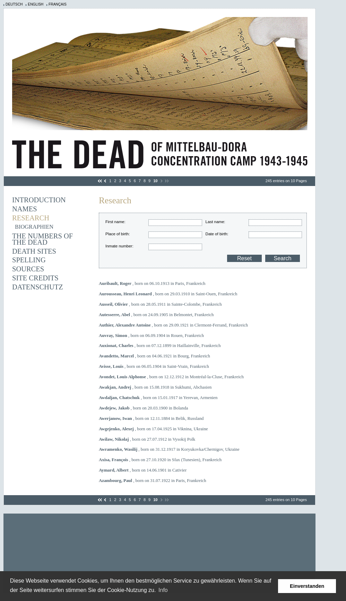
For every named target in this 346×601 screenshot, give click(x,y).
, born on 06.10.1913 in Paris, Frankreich (152, 283)
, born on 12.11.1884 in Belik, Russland (151, 418)
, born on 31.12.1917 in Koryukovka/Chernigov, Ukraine (169, 449)
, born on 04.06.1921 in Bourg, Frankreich (154, 356)
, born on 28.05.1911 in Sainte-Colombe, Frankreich (160, 304)
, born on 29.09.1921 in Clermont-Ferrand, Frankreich (173, 325)
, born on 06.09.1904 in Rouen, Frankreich (151, 335)
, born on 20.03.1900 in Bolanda (143, 408)
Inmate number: (119, 246)
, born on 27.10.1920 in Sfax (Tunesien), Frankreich (160, 459)
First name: (115, 222)
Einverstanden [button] (307, 586)
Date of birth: (217, 234)
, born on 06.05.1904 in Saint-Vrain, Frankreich (154, 366)
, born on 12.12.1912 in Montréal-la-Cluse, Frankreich (171, 376)
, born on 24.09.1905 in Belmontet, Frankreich (156, 314)
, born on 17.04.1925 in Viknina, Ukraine (153, 428)
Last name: (215, 222)
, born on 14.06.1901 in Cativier (143, 470)
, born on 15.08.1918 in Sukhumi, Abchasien (155, 387)
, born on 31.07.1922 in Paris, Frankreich (152, 480)
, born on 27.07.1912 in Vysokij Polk (147, 439)
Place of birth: (117, 234)
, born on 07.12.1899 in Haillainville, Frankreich (160, 345)
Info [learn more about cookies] (163, 590)
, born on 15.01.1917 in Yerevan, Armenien (158, 397)
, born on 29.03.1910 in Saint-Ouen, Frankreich (168, 293)
